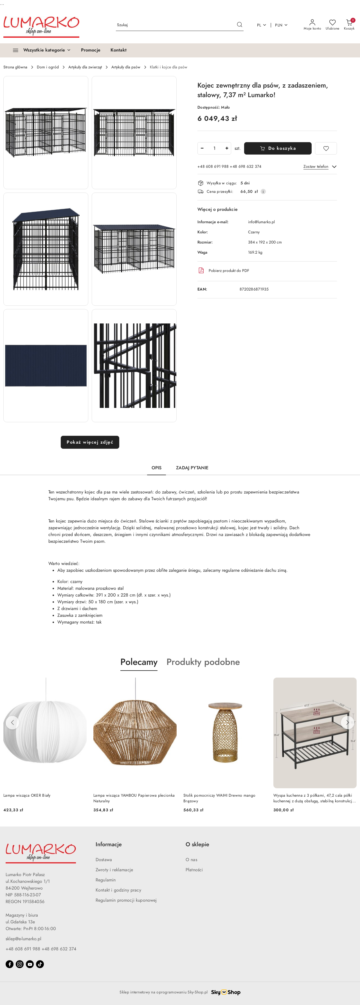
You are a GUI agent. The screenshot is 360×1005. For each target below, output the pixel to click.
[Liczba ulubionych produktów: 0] (332, 25)
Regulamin (106, 880)
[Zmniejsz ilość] (202, 148)
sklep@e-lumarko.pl (23, 939)
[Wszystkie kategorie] (39, 50)
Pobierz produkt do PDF (223, 270)
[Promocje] (91, 50)
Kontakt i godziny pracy (118, 890)
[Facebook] (10, 964)
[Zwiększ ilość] (226, 148)
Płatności (194, 870)
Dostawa (104, 860)
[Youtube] (30, 964)
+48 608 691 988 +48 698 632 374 (41, 949)
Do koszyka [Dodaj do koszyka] (278, 148)
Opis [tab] (157, 468)
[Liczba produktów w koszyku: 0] (349, 25)
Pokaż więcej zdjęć (90, 442)
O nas (191, 860)
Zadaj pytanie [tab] (192, 468)
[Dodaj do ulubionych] (326, 148)
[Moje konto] (312, 25)
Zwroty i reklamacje (114, 870)
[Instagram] (20, 964)
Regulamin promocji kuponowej (126, 900)
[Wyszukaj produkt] (180, 25)
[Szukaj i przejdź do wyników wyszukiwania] (240, 25)
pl (262, 25)
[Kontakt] (118, 50)
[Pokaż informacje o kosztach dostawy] (263, 191)
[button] (45, 132)
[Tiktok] (40, 964)
